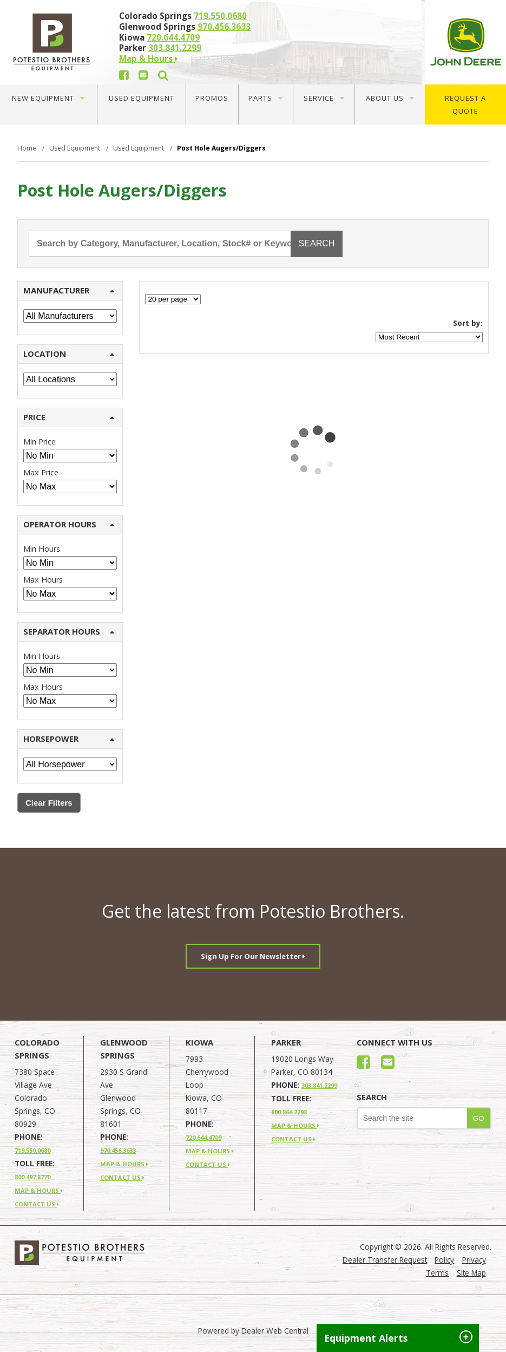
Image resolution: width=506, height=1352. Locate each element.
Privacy (474, 1260)
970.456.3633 (224, 26)
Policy (444, 1260)
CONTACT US (37, 1204)
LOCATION (68, 353)
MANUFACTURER (68, 290)
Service (324, 98)
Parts (265, 98)
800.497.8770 (32, 1177)
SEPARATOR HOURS (68, 631)
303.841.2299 (174, 47)
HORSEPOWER (68, 738)
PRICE (68, 417)
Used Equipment (141, 98)
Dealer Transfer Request (385, 1260)
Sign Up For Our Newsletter (253, 956)
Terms (437, 1273)
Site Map (471, 1273)
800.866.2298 (289, 1112)
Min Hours (41, 549)
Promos (211, 98)
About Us (390, 98)
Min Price (39, 441)
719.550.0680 (220, 15)
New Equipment (48, 98)
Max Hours (43, 579)
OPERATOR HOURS (68, 524)
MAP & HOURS (39, 1190)
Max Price (40, 472)
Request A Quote (465, 104)
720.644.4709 (173, 37)
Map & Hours (148, 58)
